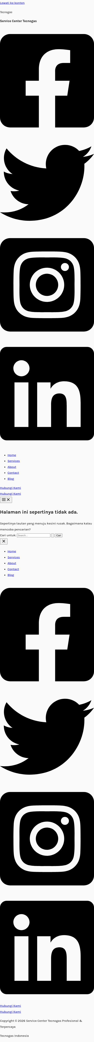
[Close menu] (4, 541)
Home (12, 455)
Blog (11, 478)
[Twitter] (47, 228)
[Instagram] (47, 337)
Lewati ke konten (12, 3)
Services (14, 461)
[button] (47, 488)
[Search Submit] (52, 535)
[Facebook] (47, 133)
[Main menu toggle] (6, 500)
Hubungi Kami (10, 493)
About (12, 467)
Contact (13, 472)
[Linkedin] (47, 446)
